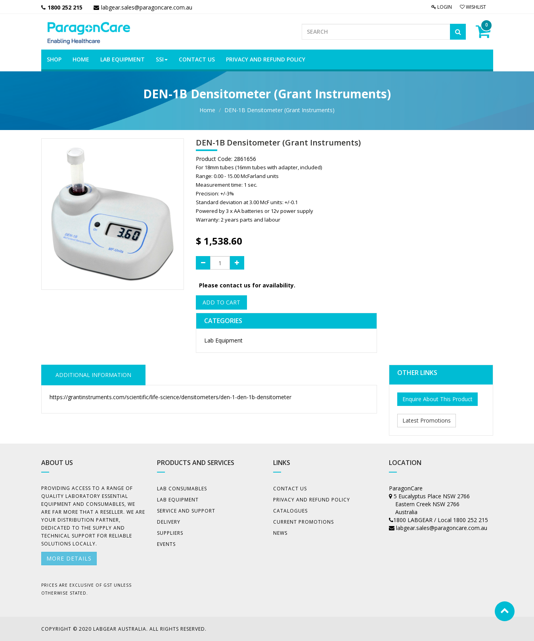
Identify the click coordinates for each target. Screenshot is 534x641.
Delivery (168, 522)
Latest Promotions (426, 420)
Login (441, 7)
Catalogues (290, 510)
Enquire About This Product (437, 399)
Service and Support (186, 510)
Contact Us (290, 488)
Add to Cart (221, 302)
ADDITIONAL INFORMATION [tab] (93, 375)
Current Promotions (303, 522)
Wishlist (473, 7)
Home (207, 110)
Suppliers (170, 533)
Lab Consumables (182, 488)
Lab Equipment (223, 340)
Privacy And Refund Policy (311, 499)
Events (166, 544)
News (280, 533)
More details (69, 558)
